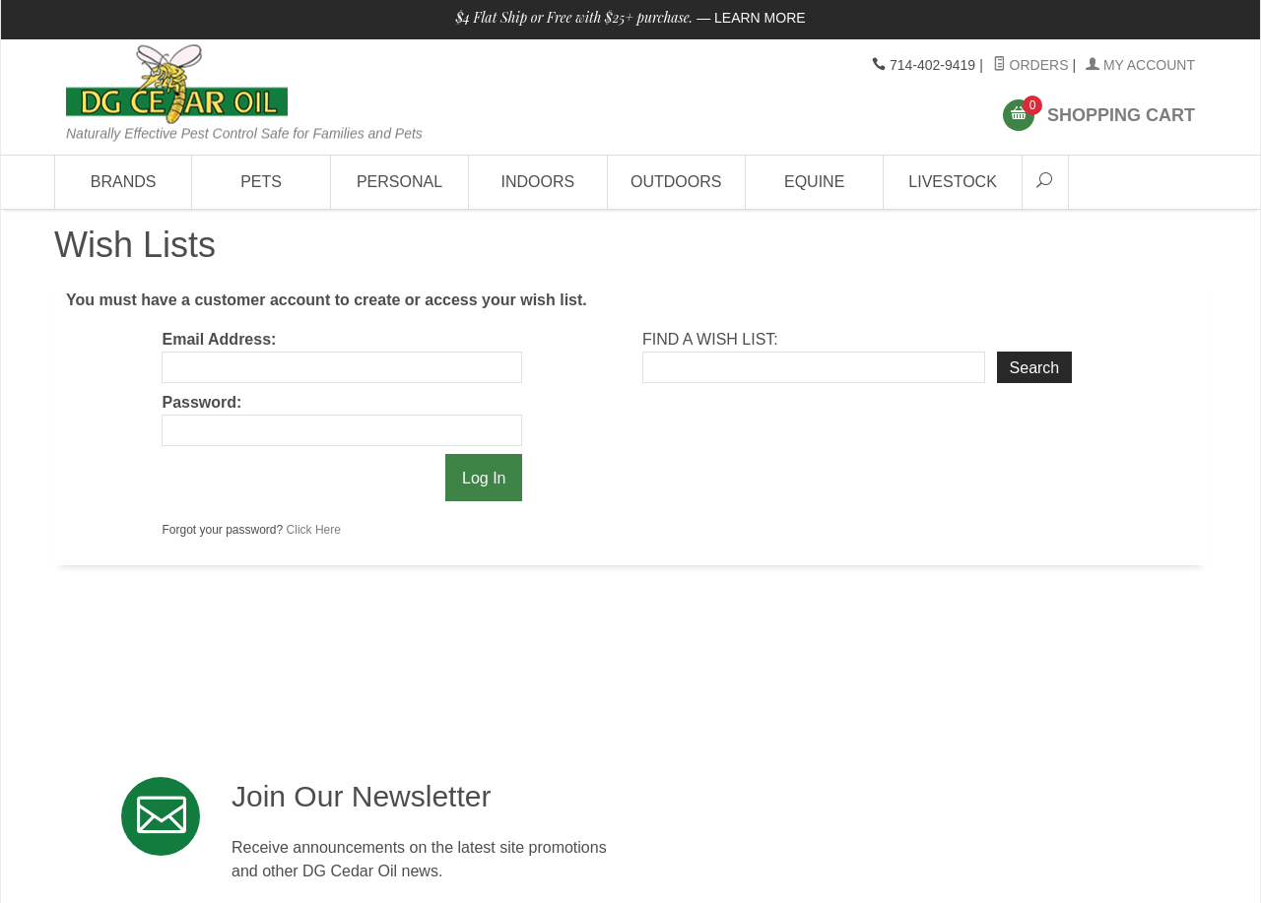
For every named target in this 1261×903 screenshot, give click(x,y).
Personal (399, 181)
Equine (814, 181)
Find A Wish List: (710, 339)
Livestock (952, 181)
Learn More (760, 18)
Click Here (314, 530)
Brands (124, 181)
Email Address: (219, 339)
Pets (261, 181)
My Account (1140, 65)
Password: (201, 402)
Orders (1031, 65)
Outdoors (675, 181)
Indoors (538, 181)
